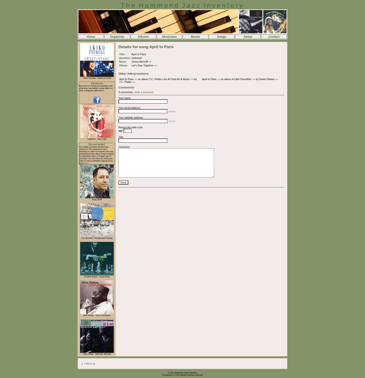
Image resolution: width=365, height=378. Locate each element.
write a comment (144, 92)
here (86, 163)
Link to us (89, 363)
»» (150, 61)
